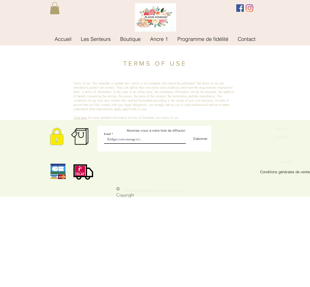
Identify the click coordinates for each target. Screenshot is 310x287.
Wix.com (180, 191)
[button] (55, 8)
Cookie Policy (286, 162)
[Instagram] (249, 8)
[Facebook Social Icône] (240, 8)
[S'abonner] (196, 139)
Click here (80, 118)
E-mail (107, 134)
